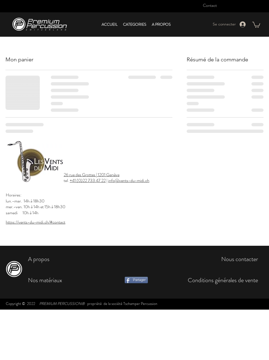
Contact (210, 5)
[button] (134, 24)
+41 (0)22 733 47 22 (88, 180)
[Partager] (136, 280)
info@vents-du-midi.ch (128, 180)
